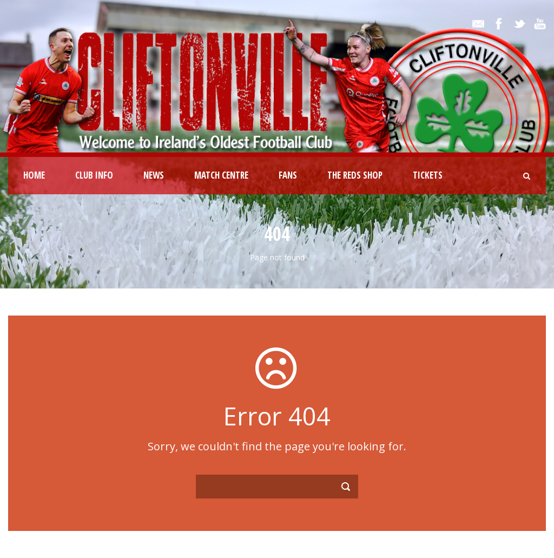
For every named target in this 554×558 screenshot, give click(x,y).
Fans (288, 175)
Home (34, 175)
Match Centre (221, 175)
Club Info (94, 175)
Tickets (428, 175)
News (153, 175)
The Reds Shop (354, 175)
